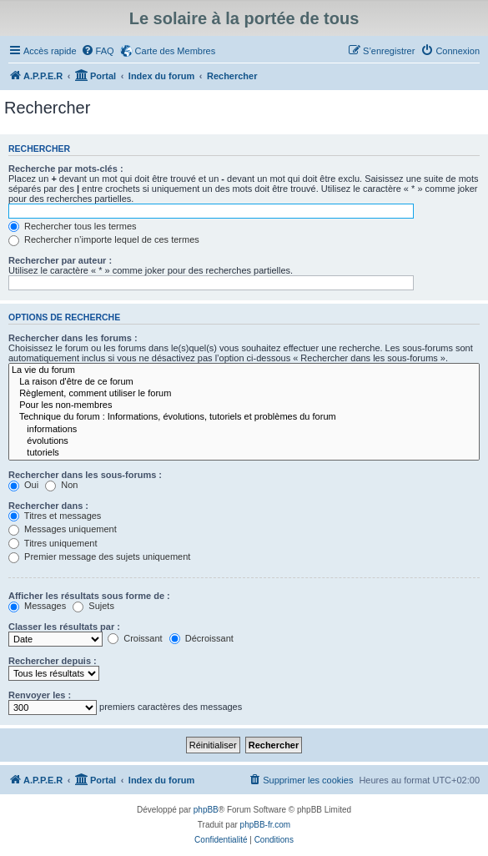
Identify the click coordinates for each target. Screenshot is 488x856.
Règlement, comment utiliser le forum (244, 394)
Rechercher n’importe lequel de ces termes (103, 239)
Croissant (135, 638)
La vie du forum (244, 370)
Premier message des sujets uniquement (99, 556)
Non (61, 485)
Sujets (93, 606)
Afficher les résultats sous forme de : (89, 596)
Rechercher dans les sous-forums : (85, 475)
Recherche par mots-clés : (65, 169)
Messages (37, 606)
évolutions (244, 441)
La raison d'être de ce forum (244, 382)
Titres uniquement (53, 543)
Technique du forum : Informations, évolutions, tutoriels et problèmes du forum (244, 417)
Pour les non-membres (244, 405)
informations (244, 430)
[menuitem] (97, 51)
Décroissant (201, 638)
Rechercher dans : (48, 506)
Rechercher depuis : (52, 661)
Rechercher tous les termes (72, 226)
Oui (23, 485)
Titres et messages (54, 516)
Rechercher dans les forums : (73, 338)
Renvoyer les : (39, 695)
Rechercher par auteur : (60, 260)
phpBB (206, 809)
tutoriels (244, 453)
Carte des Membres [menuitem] (175, 51)
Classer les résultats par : (64, 627)
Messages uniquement (62, 529)
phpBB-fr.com (265, 824)
